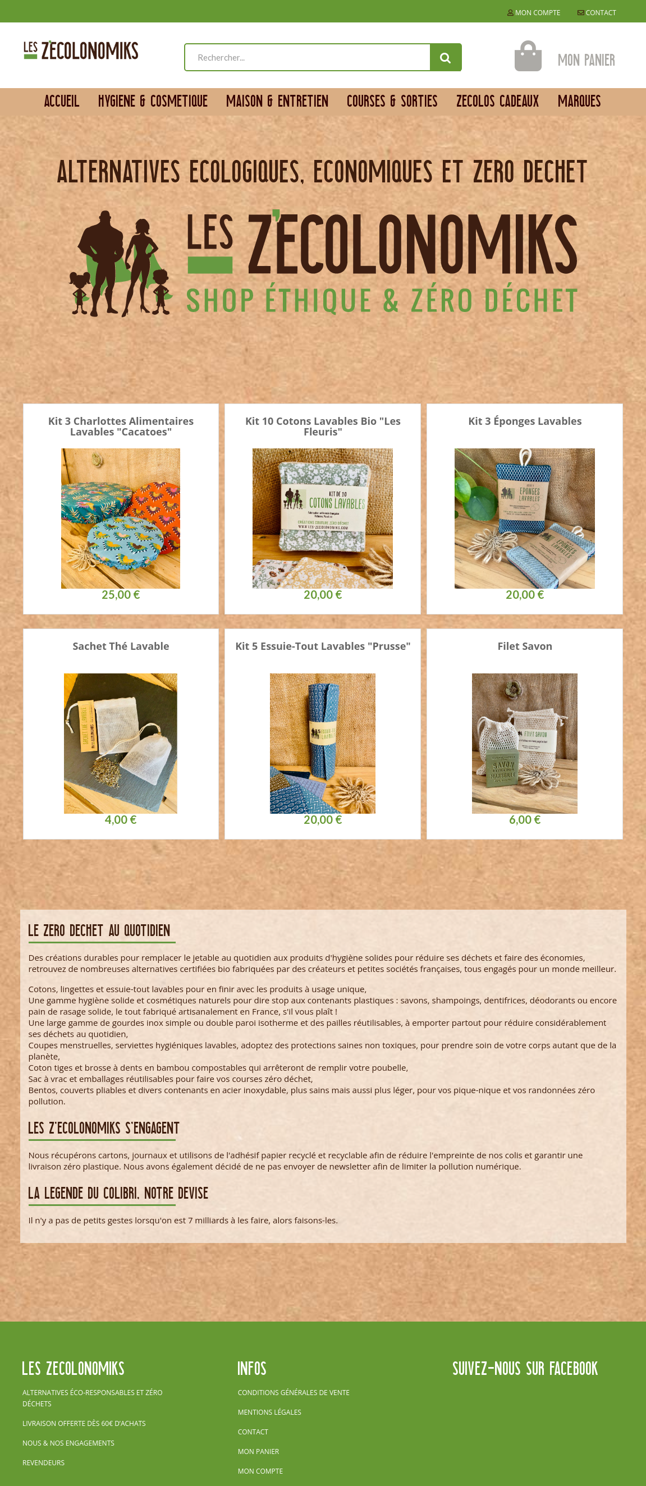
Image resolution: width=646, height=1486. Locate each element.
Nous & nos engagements (68, 1443)
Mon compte (534, 12)
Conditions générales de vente (294, 1392)
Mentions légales (269, 1412)
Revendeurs (43, 1462)
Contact (597, 12)
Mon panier (259, 1451)
